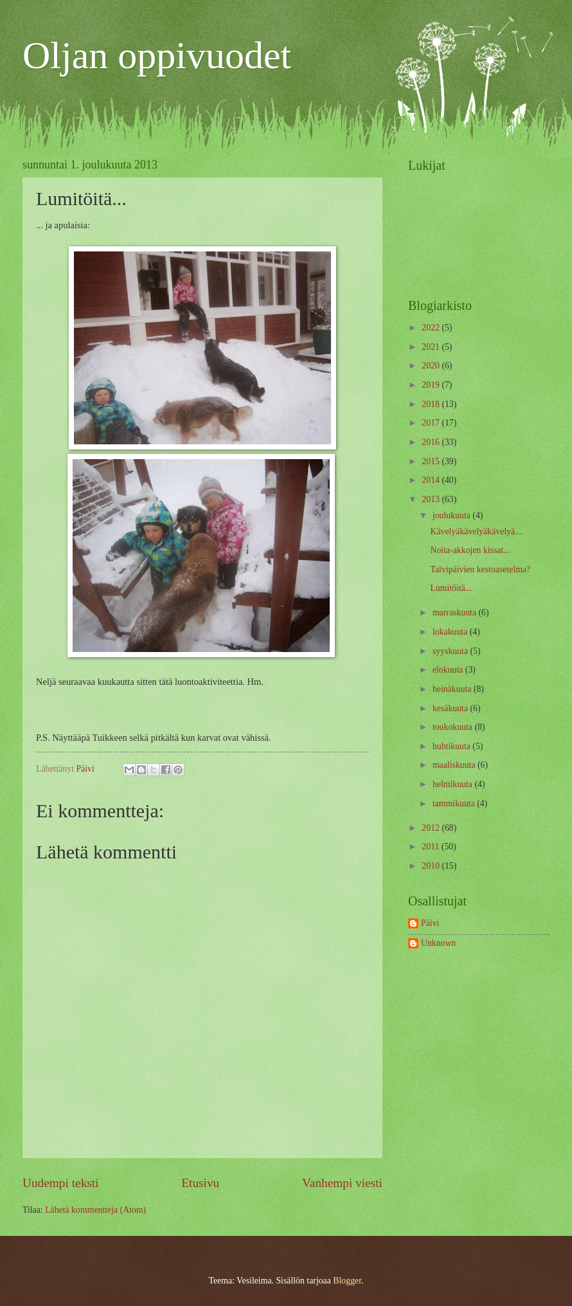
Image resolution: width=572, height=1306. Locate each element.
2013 (432, 499)
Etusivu (200, 1183)
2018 (432, 404)
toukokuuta (454, 727)
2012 (432, 828)
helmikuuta (454, 784)
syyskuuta (451, 651)
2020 (432, 365)
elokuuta (449, 670)
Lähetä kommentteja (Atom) (95, 1210)
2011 (432, 846)
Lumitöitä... (451, 588)
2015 (432, 461)
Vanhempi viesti (342, 1183)
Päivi (430, 923)
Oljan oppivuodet (156, 55)
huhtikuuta (452, 746)
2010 (432, 866)
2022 (432, 327)
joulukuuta (452, 515)
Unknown (438, 943)
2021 (432, 347)
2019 (432, 385)
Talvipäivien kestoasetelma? (480, 569)
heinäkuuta (453, 689)
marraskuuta (456, 612)
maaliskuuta (455, 765)
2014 (432, 480)
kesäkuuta (451, 708)
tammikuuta (455, 803)
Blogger (347, 1280)
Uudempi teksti (60, 1183)
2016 (432, 442)
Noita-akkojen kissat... (470, 550)
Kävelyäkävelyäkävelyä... (475, 531)
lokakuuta (451, 632)
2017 (432, 423)
